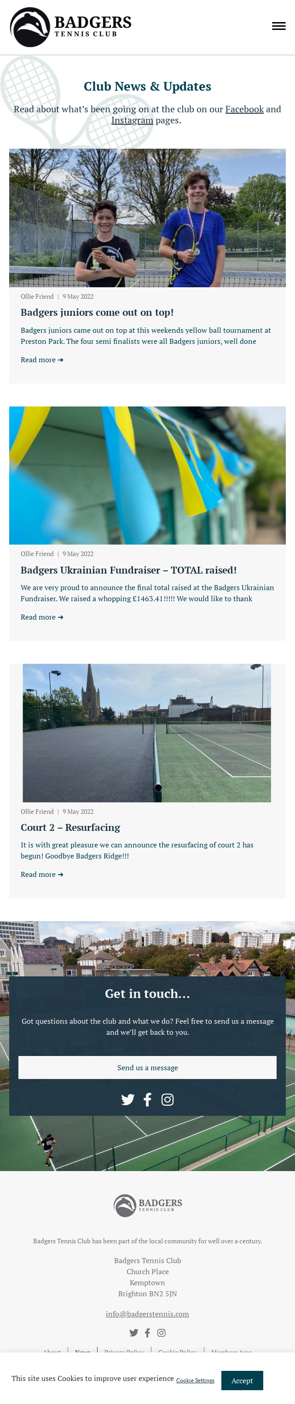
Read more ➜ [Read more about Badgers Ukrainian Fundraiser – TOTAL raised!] (42, 617)
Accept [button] (242, 1380)
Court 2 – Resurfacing (70, 827)
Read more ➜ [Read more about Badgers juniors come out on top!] (42, 359)
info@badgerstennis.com (147, 1314)
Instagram (132, 120)
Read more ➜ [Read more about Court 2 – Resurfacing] (42, 874)
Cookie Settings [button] (195, 1380)
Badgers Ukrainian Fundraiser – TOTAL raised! (129, 569)
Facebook (245, 109)
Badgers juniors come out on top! (97, 312)
